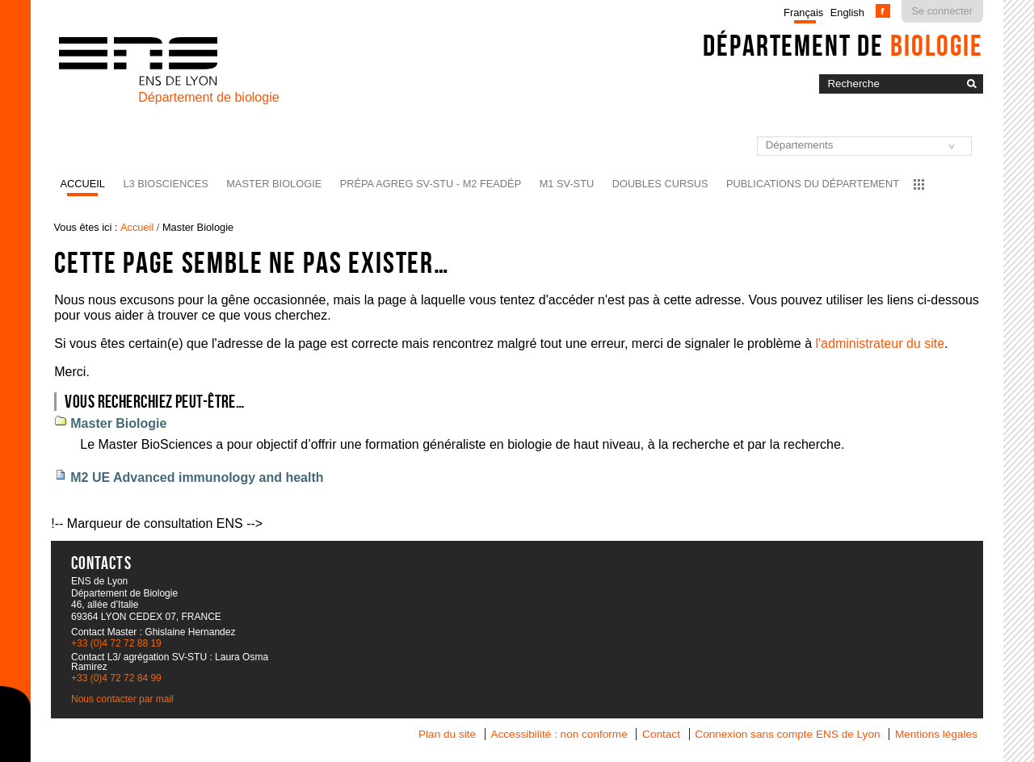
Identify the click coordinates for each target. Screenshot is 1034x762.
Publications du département (812, 184)
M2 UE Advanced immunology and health (196, 477)
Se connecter (942, 11)
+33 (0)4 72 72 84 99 (116, 678)
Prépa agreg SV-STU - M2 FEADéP (430, 184)
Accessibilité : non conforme (558, 734)
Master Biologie (274, 184)
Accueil (83, 184)
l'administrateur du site (879, 343)
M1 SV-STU (567, 184)
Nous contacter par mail (122, 699)
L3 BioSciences (165, 184)
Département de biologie (208, 97)
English (847, 12)
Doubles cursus (660, 184)
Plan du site (447, 734)
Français (803, 12)
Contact (661, 734)
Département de (842, 45)
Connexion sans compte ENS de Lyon (787, 734)
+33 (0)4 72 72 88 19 (116, 643)
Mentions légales (936, 734)
